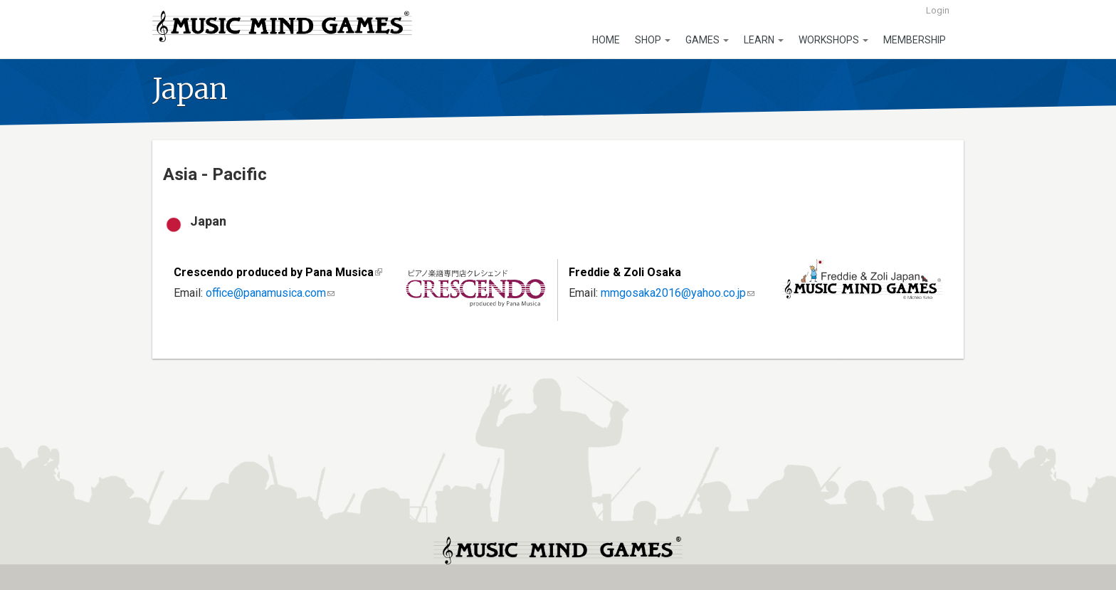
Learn (764, 40)
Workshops (833, 40)
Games (707, 40)
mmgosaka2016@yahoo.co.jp (677, 293)
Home (606, 40)
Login (937, 10)
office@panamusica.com (270, 293)
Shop (652, 40)
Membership (914, 40)
